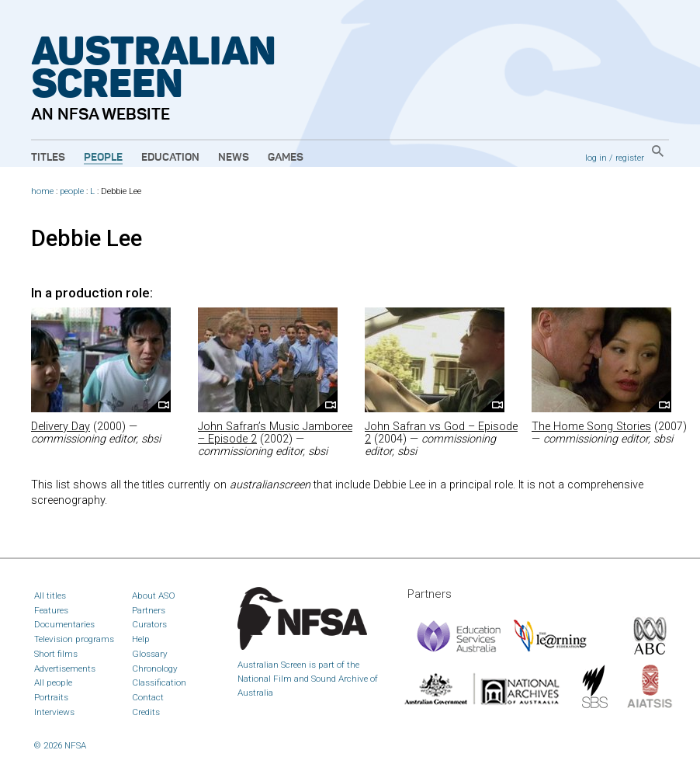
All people (53, 682)
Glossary (150, 653)
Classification (159, 682)
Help (141, 639)
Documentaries (64, 624)
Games (285, 157)
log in (596, 157)
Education (170, 157)
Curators (149, 624)
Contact (148, 697)
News (233, 157)
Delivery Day (60, 426)
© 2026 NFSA (60, 745)
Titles (48, 157)
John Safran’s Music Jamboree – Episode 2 (275, 433)
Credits (146, 712)
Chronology (155, 668)
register (629, 157)
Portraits (51, 697)
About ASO (153, 595)
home (42, 191)
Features (51, 610)
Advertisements (64, 668)
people (72, 191)
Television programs (74, 639)
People (103, 157)
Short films (56, 653)
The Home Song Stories (591, 426)
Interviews (54, 712)
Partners (148, 610)
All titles (50, 595)
